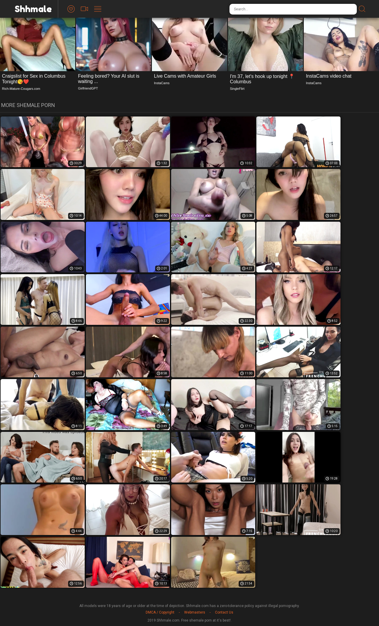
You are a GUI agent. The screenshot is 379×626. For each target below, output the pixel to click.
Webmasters (194, 612)
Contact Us (224, 612)
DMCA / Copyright (160, 612)
